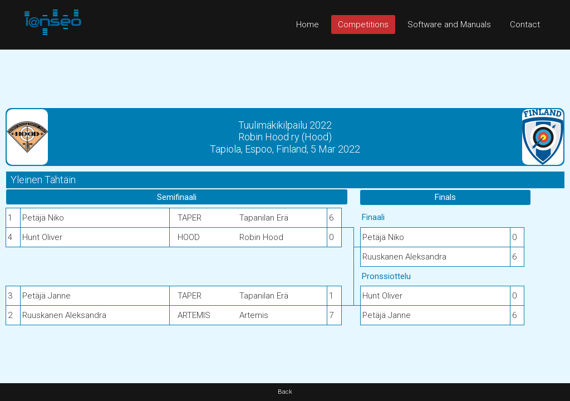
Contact (525, 24)
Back (285, 391)
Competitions (363, 24)
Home (307, 24)
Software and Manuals (449, 24)
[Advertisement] (285, 75)
